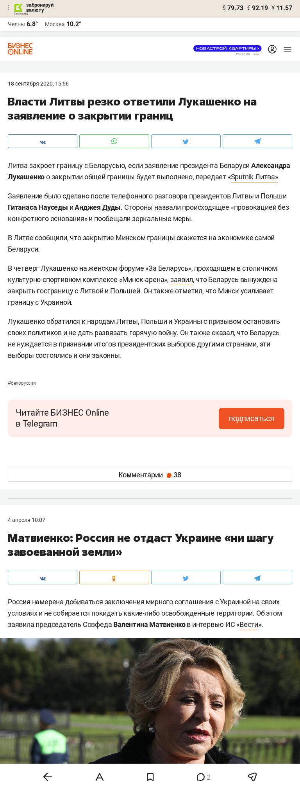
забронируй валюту (40, 7)
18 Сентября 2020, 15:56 (38, 83)
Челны (16, 24)
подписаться (251, 418)
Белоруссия (22, 383)
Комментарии (150, 475)
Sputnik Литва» (254, 177)
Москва (55, 24)
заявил (181, 279)
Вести (248, 624)
